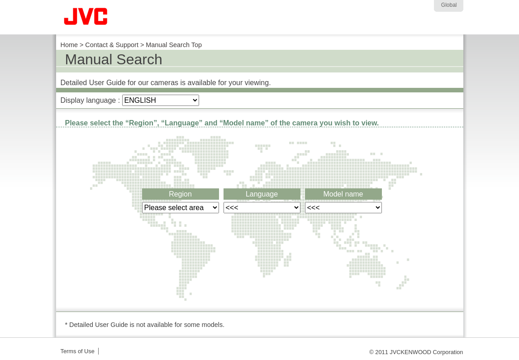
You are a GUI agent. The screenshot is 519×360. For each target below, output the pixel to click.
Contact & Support (111, 44)
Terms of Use (78, 351)
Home (69, 44)
